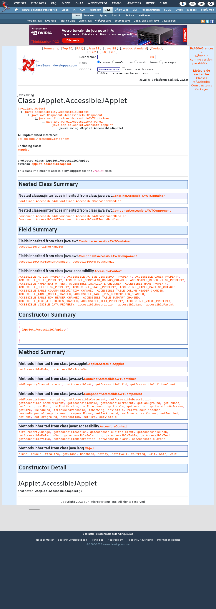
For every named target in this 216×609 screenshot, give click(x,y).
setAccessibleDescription (74, 439)
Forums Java (34, 20)
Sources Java (122, 20)
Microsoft (95, 10)
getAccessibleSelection (83, 435)
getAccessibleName (82, 403)
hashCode (87, 454)
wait (152, 454)
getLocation (136, 406)
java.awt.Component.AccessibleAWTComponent (67, 115)
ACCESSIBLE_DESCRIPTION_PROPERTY (157, 280)
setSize (89, 417)
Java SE (94, 49)
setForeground (45, 417)
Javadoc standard (134, 49)
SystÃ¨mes (207, 10)
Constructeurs (201, 86)
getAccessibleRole (33, 369)
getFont (44, 406)
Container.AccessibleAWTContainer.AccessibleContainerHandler (69, 201)
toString (138, 454)
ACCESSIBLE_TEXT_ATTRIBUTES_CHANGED (48, 301)
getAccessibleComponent (87, 399)
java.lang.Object (31, 108)
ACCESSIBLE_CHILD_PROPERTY (40, 280)
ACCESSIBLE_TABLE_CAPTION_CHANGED (147, 287)
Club (163, 3)
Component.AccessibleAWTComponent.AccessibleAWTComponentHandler (72, 216)
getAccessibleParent (117, 403)
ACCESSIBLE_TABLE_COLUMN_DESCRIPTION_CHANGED (55, 290)
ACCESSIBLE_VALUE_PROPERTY (148, 301)
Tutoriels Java (67, 20)
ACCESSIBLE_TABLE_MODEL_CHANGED (44, 294)
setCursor (149, 413)
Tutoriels (38, 3)
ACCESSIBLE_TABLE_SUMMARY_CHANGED (111, 297)
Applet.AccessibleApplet (51, 164)
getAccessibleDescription (130, 399)
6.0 (113, 52)
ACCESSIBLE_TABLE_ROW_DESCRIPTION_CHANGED (109, 294)
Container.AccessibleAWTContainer (139, 196)
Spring (103, 15)
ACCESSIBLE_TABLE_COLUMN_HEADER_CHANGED (130, 290)
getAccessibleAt (79, 384)
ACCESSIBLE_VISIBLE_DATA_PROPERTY (46, 304)
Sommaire (50, 49)
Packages (201, 89)
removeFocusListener (143, 410)
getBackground (148, 403)
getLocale (116, 406)
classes (104, 62)
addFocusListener (32, 399)
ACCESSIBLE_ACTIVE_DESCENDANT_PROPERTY (99, 276)
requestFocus (81, 413)
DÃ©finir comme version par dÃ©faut (201, 59)
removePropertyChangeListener (42, 413)
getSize (24, 410)
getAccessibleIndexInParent (41, 403)
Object (89, 448)
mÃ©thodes (123, 62)
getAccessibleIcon (152, 432)
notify (103, 454)
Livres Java (85, 20)
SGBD (167, 10)
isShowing (96, 410)
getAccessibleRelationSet (39, 435)
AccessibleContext (108, 271)
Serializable (26, 139)
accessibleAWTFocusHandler (94, 261)
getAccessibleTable (121, 435)
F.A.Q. (80, 49)
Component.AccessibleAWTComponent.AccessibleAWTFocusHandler (68, 219)
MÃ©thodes (201, 82)
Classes (201, 78)
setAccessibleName (113, 439)
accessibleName (130, 304)
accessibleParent (160, 304)
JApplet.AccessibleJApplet (43, 329)
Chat (79, 3)
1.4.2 (92, 52)
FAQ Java (50, 20)
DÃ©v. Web (121, 10)
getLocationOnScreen (166, 406)
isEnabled (42, 410)
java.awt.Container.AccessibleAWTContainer (74, 118)
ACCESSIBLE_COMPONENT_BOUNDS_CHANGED (96, 280)
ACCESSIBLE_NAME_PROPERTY (146, 283)
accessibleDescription (96, 304)
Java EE (110, 49)
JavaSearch (169, 20)
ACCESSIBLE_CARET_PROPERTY (157, 276)
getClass (69, 454)
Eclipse (130, 15)
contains (57, 399)
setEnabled (169, 413)
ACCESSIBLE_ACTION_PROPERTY (41, 276)
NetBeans (144, 15)
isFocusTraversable (69, 410)
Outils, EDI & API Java (146, 20)
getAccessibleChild (111, 384)
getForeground (93, 406)
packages (168, 62)
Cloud (64, 10)
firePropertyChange (34, 432)
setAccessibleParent (148, 439)
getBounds (171, 403)
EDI (135, 10)
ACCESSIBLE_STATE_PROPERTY (94, 287)
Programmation (150, 10)
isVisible (116, 410)
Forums (20, 3)
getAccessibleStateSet (70, 369)
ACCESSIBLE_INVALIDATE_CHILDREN (95, 283)
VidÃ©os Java (103, 20)
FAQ (54, 3)
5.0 (103, 52)
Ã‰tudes (134, 3)
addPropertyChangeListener (40, 384)
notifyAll (119, 454)
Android (116, 15)
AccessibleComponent (52, 139)
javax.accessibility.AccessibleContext (56, 112)
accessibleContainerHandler (41, 246)
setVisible (108, 417)
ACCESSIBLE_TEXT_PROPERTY (102, 301)
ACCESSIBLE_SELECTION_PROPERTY (43, 287)
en (202, 52)
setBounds (129, 413)
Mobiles (192, 10)
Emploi (117, 3)
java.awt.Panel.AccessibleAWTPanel (74, 121)
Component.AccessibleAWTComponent (142, 211)
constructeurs (147, 62)
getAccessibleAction (69, 432)
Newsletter (97, 3)
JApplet (23, 150)
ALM (82, 10)
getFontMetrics (66, 406)
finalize (52, 454)
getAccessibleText (155, 435)
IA (74, 10)
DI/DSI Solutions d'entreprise (39, 10)
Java (107, 10)
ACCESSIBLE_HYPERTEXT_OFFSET (41, 283)
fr (199, 52)
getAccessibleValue (34, 439)
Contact (156, 49)
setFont (24, 417)
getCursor (26, 406)
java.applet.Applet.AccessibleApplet (82, 125)
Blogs (66, 3)
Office (179, 10)
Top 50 (67, 49)
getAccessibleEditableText (112, 432)
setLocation (70, 417)
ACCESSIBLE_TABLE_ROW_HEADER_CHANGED (48, 297)
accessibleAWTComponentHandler (43, 261)
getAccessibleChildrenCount (153, 384)
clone (22, 454)
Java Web (89, 15)
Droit (150, 3)
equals (36, 454)
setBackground (106, 413)
